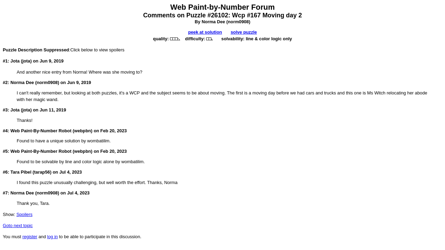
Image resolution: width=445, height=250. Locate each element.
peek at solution (205, 32)
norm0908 (238, 21)
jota (26, 61)
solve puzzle (243, 32)
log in (52, 236)
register (29, 236)
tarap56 (42, 172)
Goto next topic (18, 225)
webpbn (82, 130)
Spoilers (24, 214)
